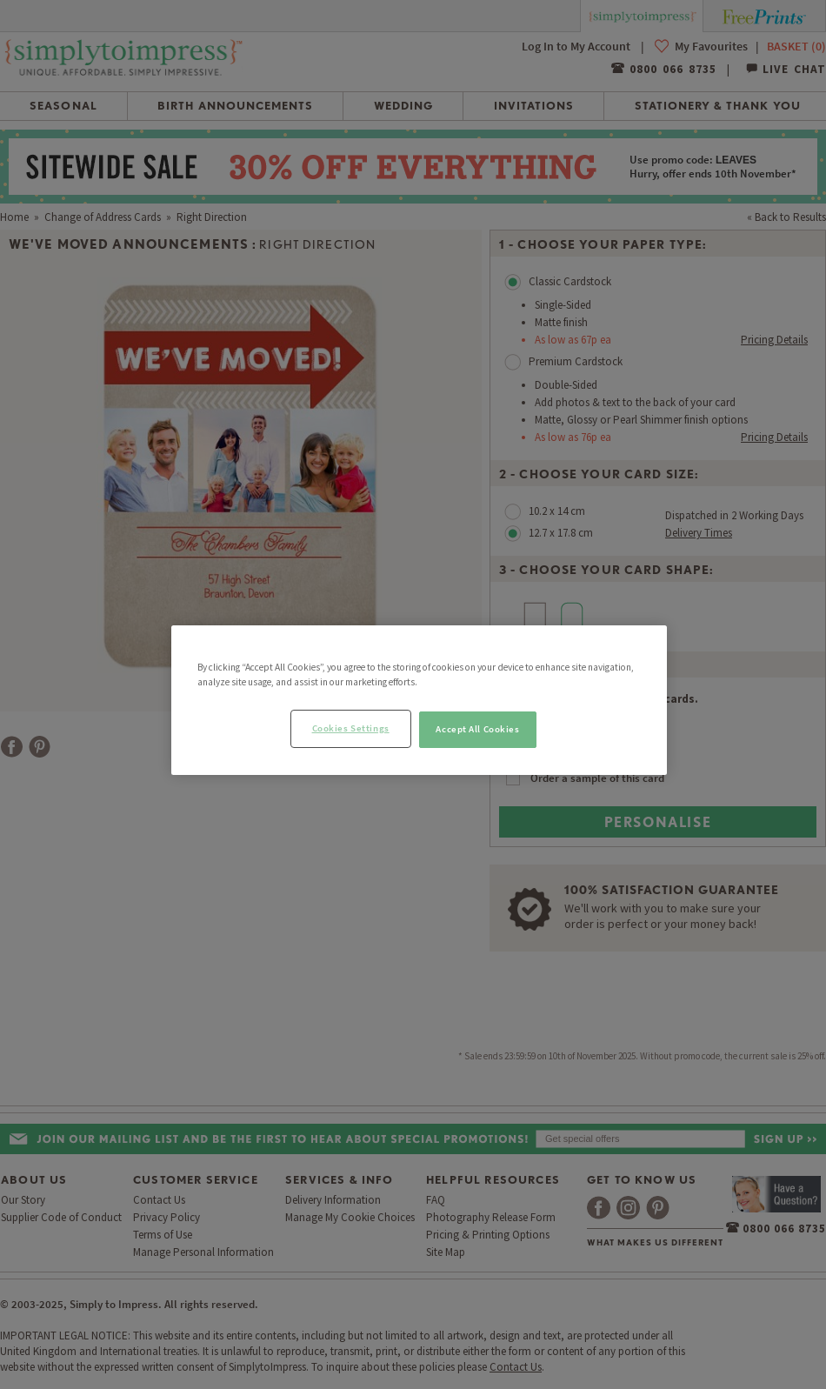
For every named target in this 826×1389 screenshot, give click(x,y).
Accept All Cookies (477, 729)
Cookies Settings (351, 728)
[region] (419, 700)
